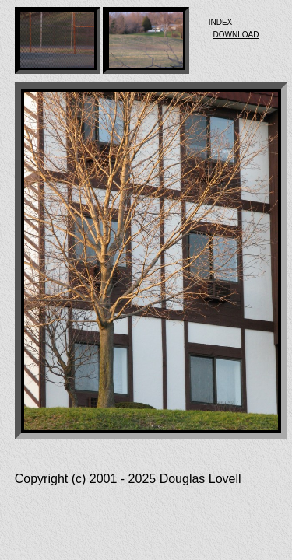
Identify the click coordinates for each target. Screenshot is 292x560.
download (236, 33)
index (221, 21)
